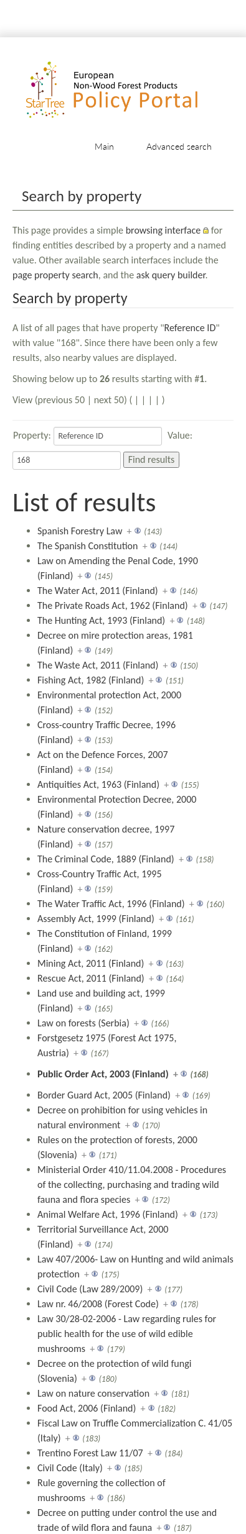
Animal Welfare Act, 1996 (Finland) (107, 1214)
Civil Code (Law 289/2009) (90, 1289)
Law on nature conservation (93, 1393)
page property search (55, 275)
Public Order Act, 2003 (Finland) (103, 1074)
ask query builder (171, 275)
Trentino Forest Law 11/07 (90, 1453)
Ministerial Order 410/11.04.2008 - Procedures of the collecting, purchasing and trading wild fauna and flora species (131, 1184)
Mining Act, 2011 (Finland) (90, 963)
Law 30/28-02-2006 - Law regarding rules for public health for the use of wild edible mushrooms (126, 1333)
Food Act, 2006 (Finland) (86, 1408)
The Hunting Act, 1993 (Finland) (101, 620)
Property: (32, 435)
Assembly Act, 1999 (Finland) (95, 919)
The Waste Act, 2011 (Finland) (97, 665)
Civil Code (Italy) (70, 1468)
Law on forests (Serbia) (83, 1023)
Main (104, 146)
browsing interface (163, 230)
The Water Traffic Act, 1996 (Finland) (111, 904)
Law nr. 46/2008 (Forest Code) (98, 1304)
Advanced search (179, 146)
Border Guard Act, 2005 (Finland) (104, 1095)
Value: (180, 435)
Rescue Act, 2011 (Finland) (90, 978)
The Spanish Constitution (87, 546)
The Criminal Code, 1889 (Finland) (105, 859)
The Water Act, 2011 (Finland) (97, 590)
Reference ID (190, 328)
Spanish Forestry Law (79, 531)
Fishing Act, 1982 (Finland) (90, 680)
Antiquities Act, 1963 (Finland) (98, 784)
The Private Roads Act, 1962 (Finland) (112, 605)
